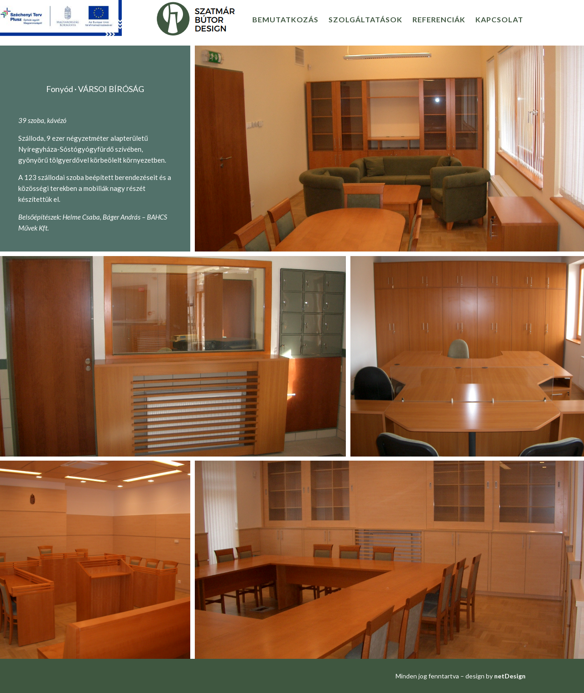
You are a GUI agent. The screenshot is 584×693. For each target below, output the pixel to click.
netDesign (510, 676)
